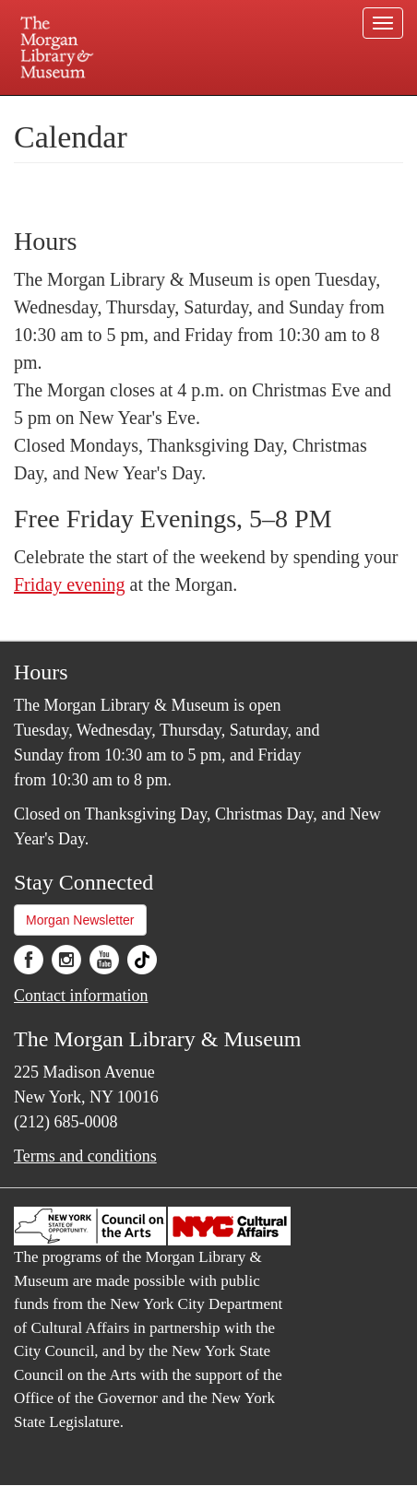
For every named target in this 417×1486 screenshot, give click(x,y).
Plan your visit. (55, 108)
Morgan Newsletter (80, 920)
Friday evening (69, 584)
